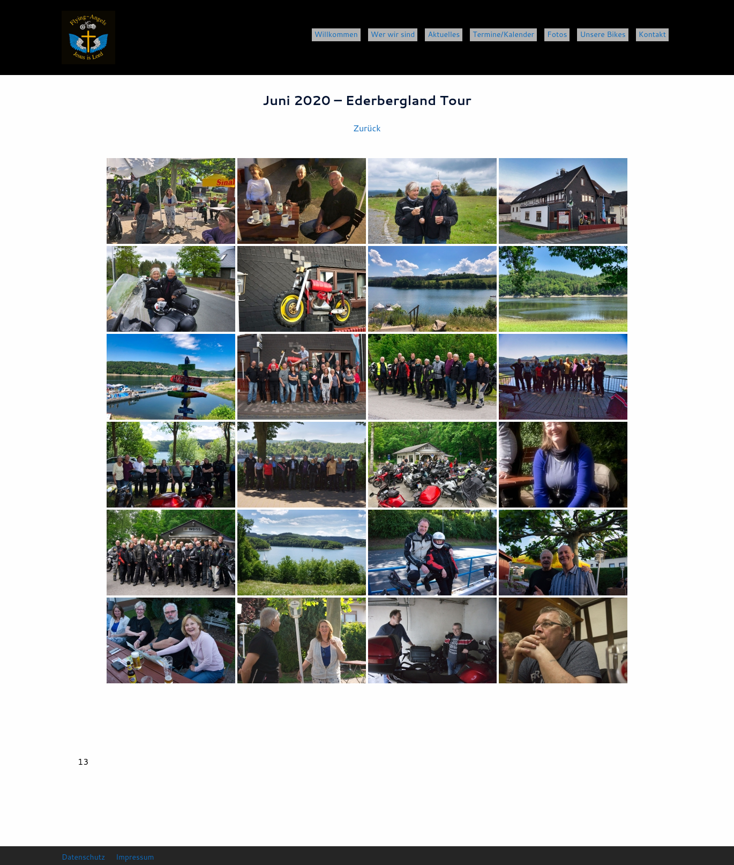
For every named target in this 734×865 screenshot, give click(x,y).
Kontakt (652, 34)
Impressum (135, 856)
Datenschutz (84, 856)
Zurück (366, 128)
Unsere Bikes (602, 34)
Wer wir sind (393, 34)
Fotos (557, 34)
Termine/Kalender (503, 34)
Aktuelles (444, 34)
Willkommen (336, 34)
